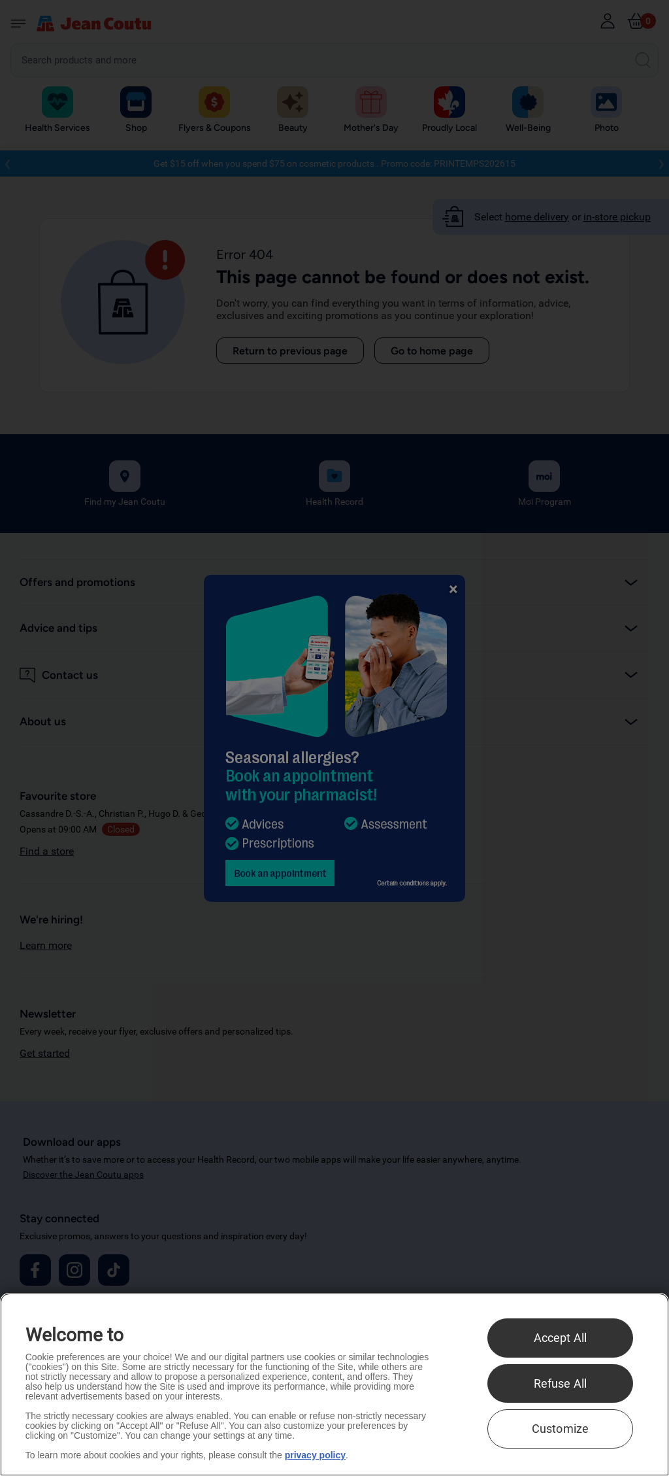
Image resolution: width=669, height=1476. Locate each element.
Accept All (560, 1338)
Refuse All (560, 1383)
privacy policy (315, 1455)
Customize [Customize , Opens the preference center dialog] (560, 1428)
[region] (334, 1384)
